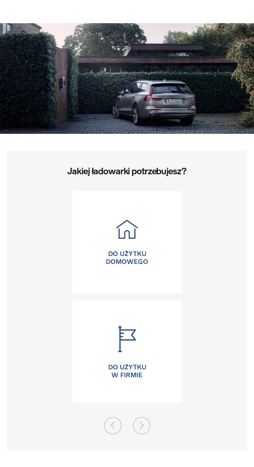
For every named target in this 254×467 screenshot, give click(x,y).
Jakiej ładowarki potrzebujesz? (126, 170)
